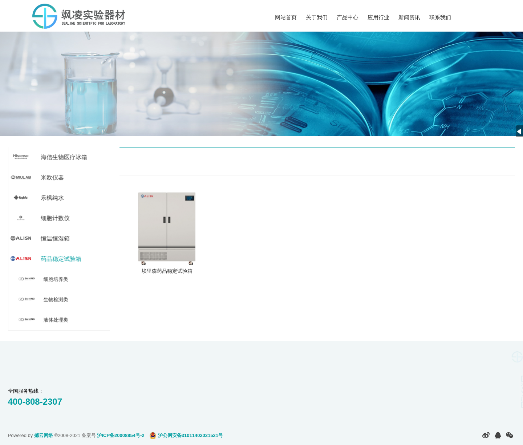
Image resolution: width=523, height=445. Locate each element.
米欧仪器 (52, 177)
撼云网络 (43, 435)
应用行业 (378, 17)
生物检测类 (56, 300)
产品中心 (347, 17)
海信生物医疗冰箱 (63, 157)
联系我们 (440, 17)
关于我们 (317, 17)
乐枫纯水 (52, 198)
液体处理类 (56, 320)
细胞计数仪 (55, 218)
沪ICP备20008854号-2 (120, 435)
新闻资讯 (409, 17)
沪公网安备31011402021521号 (186, 435)
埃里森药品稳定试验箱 (167, 274)
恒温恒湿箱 (55, 238)
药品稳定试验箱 (61, 259)
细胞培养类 (56, 279)
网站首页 (286, 17)
